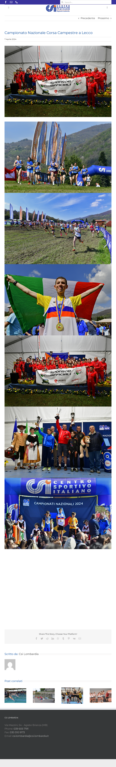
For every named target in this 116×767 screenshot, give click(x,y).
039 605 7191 (21, 728)
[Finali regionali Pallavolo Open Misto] (72, 695)
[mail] (11, 2)
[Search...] (85, 2)
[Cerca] (62, 2)
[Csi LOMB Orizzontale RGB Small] (58, 5)
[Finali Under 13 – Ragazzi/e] (100, 695)
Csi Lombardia (29, 654)
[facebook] (6, 2)
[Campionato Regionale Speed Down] (44, 695)
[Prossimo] (109, 695)
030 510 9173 (17, 732)
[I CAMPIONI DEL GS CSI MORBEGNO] (58, 81)
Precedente (88, 18)
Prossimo (103, 18)
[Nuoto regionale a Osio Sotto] (15, 695)
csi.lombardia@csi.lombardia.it (30, 736)
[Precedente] (7, 695)
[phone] (16, 2)
